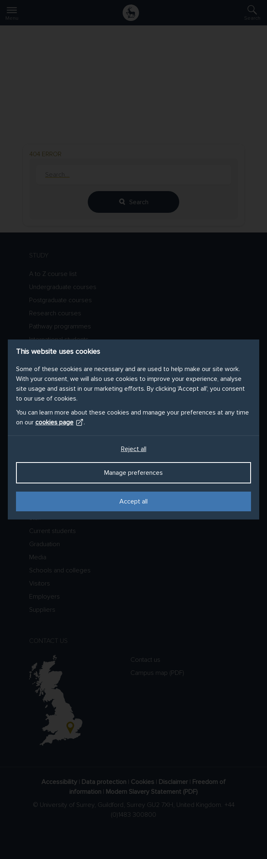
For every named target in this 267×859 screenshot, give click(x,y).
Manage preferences (133, 473)
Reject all (133, 449)
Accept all (133, 501)
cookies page (59, 422)
